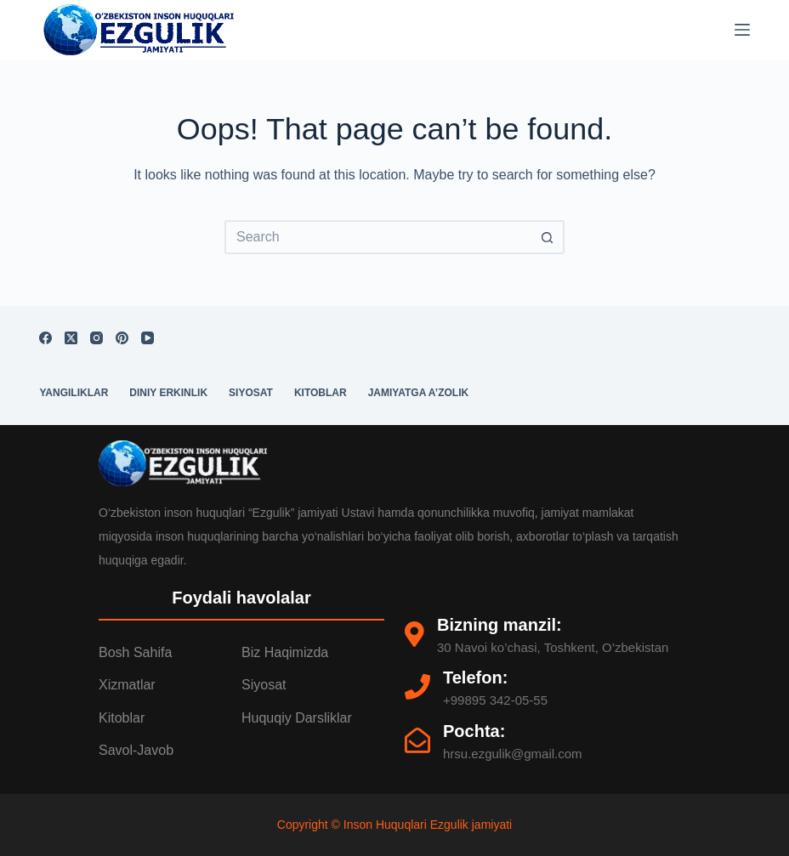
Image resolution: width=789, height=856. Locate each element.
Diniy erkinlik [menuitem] (168, 393)
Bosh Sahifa (135, 652)
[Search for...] (377, 237)
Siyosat (263, 684)
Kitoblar (122, 718)
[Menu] (742, 29)
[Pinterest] (122, 338)
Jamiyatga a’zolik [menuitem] (418, 393)
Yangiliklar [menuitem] (73, 393)
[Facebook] (45, 338)
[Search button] (548, 237)
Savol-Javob (136, 750)
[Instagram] (96, 338)
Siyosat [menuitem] (251, 393)
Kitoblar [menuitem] (320, 393)
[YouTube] (147, 338)
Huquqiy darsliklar (296, 718)
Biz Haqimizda (284, 652)
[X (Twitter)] (71, 338)
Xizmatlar (127, 684)
